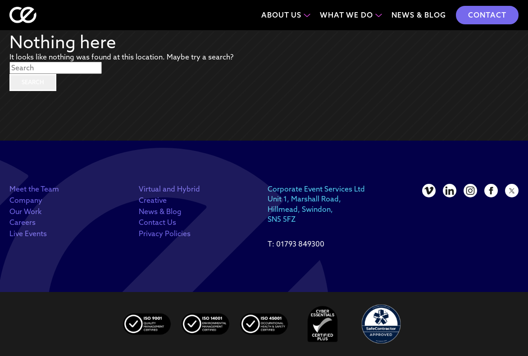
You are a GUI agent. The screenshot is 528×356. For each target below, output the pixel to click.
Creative (153, 200)
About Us (281, 14)
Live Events (28, 233)
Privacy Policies (165, 233)
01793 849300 (300, 243)
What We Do (346, 14)
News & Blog (418, 14)
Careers (22, 222)
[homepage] (22, 15)
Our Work (25, 211)
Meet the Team (34, 188)
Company (25, 200)
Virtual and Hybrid (169, 188)
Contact (487, 14)
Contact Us (157, 222)
